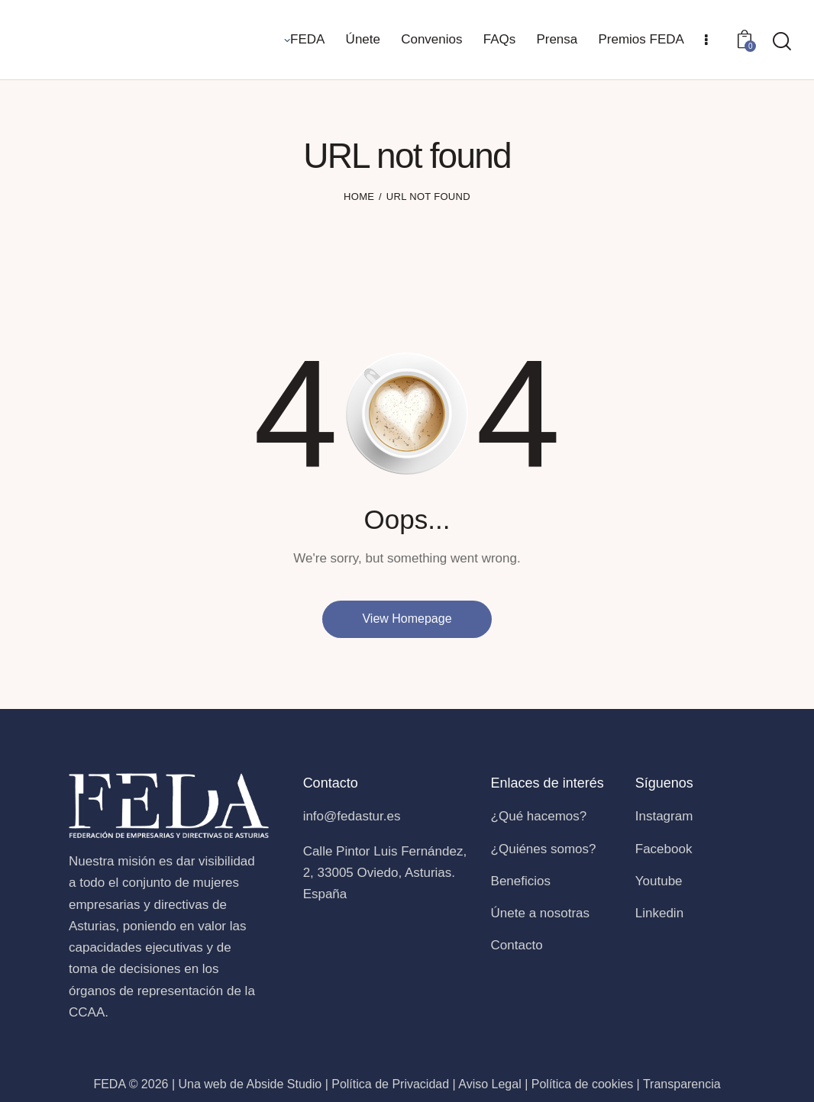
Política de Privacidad (390, 1084)
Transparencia (682, 1084)
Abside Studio (283, 1084)
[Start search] (782, 41)
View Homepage (406, 618)
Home (359, 196)
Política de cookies (582, 1084)
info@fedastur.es (352, 816)
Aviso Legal (489, 1084)
